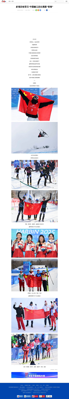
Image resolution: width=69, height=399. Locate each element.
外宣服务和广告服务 (27, 385)
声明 (43, 385)
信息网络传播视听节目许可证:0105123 (26, 390)
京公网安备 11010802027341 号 (45, 389)
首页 (9, 1)
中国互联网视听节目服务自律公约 (13, 387)
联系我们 (37, 385)
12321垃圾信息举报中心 (29, 387)
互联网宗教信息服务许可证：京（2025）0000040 (41, 390)
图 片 (13, 1)
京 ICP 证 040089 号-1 (22, 389)
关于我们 (21, 385)
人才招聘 (33, 385)
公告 (41, 385)
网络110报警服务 (22, 387)
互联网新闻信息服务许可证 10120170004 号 (33, 389)
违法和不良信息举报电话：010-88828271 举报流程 (52, 387)
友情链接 (47, 385)
